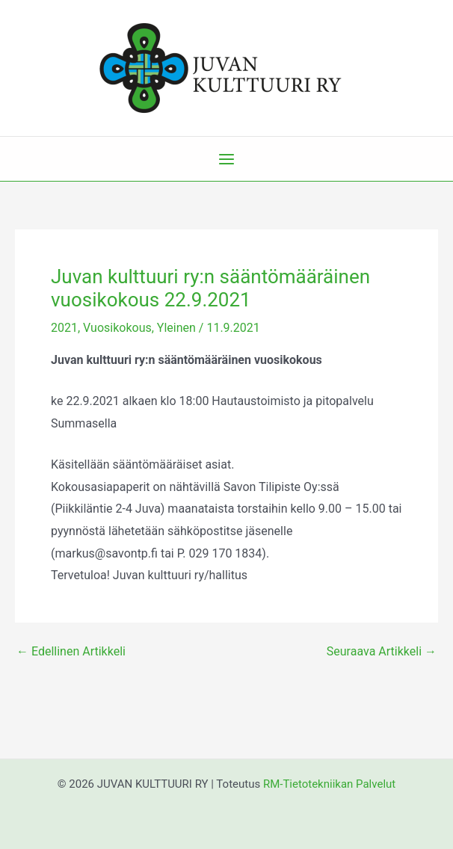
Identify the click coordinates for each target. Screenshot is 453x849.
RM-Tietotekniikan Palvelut (329, 784)
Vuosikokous (117, 328)
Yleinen (176, 328)
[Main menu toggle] (226, 159)
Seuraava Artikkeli (382, 652)
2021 (64, 328)
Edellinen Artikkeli (71, 652)
